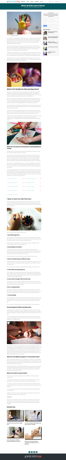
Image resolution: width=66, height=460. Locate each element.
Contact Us (16, 458)
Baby (28, 1)
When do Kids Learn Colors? (12, 178)
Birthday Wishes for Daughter (18, 455)
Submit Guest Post (10, 458)
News (56, 1)
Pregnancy (23, 1)
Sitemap (21, 458)
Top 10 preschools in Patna (53, 46)
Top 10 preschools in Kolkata (51, 52)
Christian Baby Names (50, 453)
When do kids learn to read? (29, 186)
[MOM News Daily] (13, 2)
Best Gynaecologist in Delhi (49, 455)
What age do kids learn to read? (13, 182)
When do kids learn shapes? (29, 190)
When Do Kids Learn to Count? (12, 194)
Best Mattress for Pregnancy (25, 453)
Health (41, 1)
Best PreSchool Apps (43, 453)
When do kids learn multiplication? (30, 178)
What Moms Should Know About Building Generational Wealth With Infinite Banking (53, 32)
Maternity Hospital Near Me (39, 455)
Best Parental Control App (16, 453)
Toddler (31, 1)
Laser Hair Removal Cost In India (29, 455)
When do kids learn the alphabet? (13, 186)
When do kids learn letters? (29, 182)
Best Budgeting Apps (35, 453)
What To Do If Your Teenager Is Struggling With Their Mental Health (53, 42)
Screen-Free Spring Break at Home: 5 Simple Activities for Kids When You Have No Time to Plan (53, 37)
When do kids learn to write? (12, 190)
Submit (45, 25)
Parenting (37, 1)
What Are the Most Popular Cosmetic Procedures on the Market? (32, 436)
